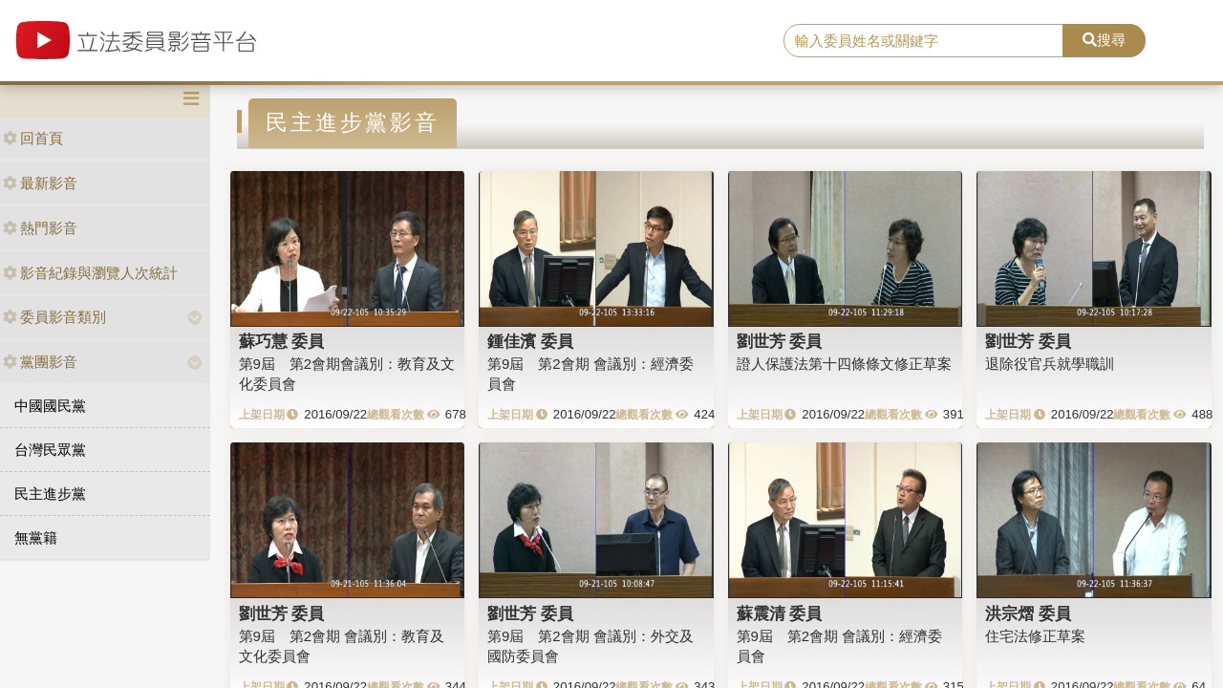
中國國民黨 (50, 406)
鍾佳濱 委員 (530, 341)
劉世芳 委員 (780, 341)
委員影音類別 (54, 317)
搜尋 (1104, 40)
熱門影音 (40, 228)
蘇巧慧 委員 (282, 341)
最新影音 (40, 183)
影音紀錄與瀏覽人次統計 (90, 273)
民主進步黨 (50, 493)
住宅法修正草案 (1035, 636)
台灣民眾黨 (50, 449)
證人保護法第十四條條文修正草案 (844, 363)
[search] (923, 41)
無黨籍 (35, 537)
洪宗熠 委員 (1028, 613)
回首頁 (33, 138)
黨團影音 (40, 362)
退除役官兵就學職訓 (1049, 363)
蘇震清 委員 (780, 613)
